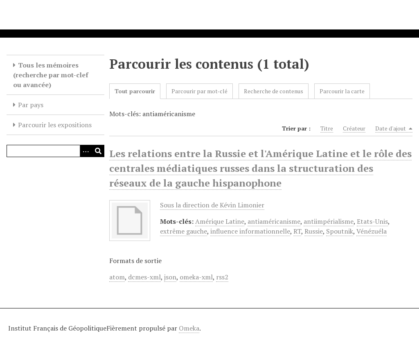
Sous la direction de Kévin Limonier (212, 204)
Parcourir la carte (342, 91)
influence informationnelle (250, 231)
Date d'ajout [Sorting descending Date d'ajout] (393, 128)
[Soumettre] (98, 151)
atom (117, 276)
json (170, 276)
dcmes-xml (144, 276)
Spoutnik (339, 231)
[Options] (86, 151)
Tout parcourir (135, 91)
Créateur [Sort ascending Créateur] (354, 128)
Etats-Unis (372, 221)
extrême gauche (183, 231)
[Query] (55, 151)
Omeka (189, 328)
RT (297, 231)
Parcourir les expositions (55, 124)
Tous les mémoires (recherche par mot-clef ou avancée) (50, 75)
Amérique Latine (219, 221)
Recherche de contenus (273, 91)
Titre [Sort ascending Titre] (326, 128)
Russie (313, 231)
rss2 (222, 276)
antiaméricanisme (274, 221)
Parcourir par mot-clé (199, 91)
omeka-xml (196, 276)
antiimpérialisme (329, 221)
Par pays (30, 104)
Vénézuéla (371, 231)
